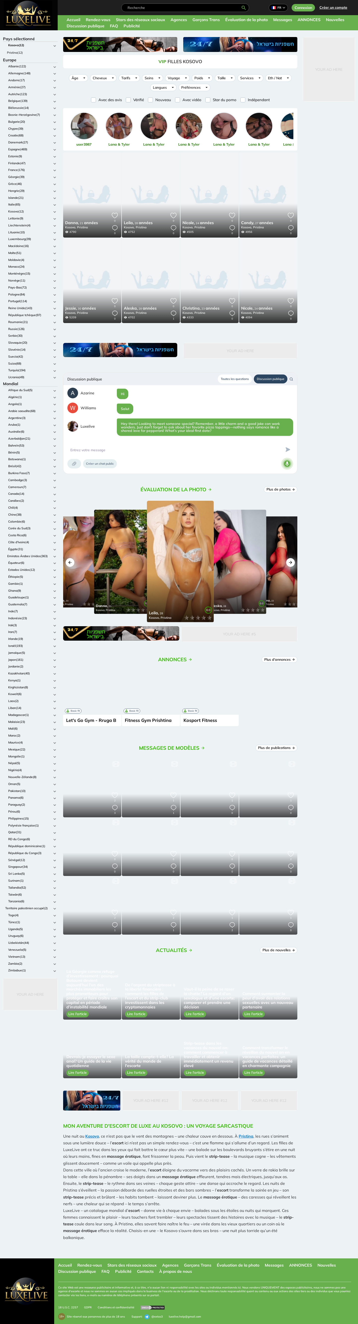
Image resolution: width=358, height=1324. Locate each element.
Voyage (174, 78)
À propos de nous (175, 1271)
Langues (160, 87)
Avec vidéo (191, 99)
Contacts (145, 1271)
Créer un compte (333, 7)
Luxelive (88, 426)
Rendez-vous (98, 19)
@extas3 (153, 1316)
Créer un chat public (100, 463)
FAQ (114, 25)
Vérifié (138, 99)
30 (80, 308)
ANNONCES (309, 19)
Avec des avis (110, 99)
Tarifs (125, 78)
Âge (75, 78)
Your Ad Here (30, 994)
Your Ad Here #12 (150, 1100)
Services (247, 78)
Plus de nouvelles (279, 950)
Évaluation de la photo (246, 19)
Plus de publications (276, 747)
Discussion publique (85, 25)
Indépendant (259, 99)
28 (138, 223)
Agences (179, 19)
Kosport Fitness (200, 720)
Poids (198, 78)
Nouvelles (335, 19)
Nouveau (163, 99)
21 (81, 223)
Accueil (73, 19)
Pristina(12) (15, 52)
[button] (70, 562)
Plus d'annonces (279, 659)
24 (198, 223)
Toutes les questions (235, 379)
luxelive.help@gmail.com (185, 1316)
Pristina (82, 227)
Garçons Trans (206, 19)
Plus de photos (281, 489)
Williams (88, 408)
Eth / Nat (275, 78)
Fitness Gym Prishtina (148, 720)
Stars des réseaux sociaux (140, 19)
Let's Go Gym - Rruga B (91, 720)
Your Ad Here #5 (239, 634)
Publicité (132, 25)
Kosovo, (70, 227)
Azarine (87, 393)
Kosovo (92, 1136)
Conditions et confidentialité (116, 1307)
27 (257, 223)
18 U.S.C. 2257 (68, 1307)
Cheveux (100, 78)
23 (201, 308)
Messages (282, 19)
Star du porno (224, 99)
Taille (222, 78)
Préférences (191, 87)
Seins (149, 78)
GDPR (88, 1307)
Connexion (303, 7)
